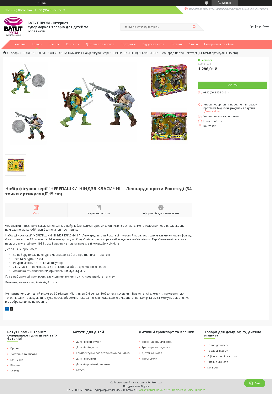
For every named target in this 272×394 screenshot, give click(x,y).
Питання (176, 44)
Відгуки (15, 365)
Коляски (212, 367)
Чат (254, 383)
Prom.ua (157, 382)
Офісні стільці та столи (222, 356)
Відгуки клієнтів (153, 44)
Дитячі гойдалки (87, 347)
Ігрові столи (149, 358)
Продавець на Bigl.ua (136, 386)
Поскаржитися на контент (154, 390)
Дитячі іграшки (86, 358)
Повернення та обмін (219, 44)
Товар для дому (217, 350)
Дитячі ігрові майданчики (93, 364)
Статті (193, 44)
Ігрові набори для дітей (157, 342)
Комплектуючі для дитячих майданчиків (103, 353)
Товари (37, 44)
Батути (80, 370)
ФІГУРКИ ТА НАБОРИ (65, 53)
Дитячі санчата (152, 353)
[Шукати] (194, 27)
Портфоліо (128, 44)
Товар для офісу (217, 345)
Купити (233, 85)
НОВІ (26, 53)
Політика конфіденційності (188, 390)
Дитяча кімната (217, 362)
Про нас (54, 44)
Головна (20, 44)
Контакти (72, 44)
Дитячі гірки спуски (88, 342)
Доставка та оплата (100, 44)
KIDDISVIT (40, 53)
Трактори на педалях (156, 347)
